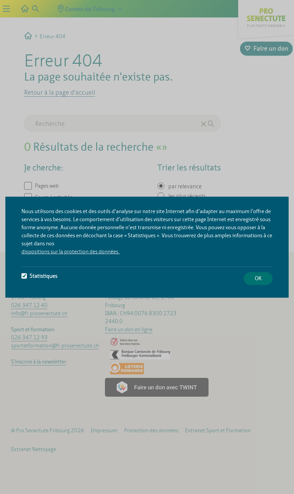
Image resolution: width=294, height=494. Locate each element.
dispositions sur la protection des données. (70, 251)
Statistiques (39, 276)
